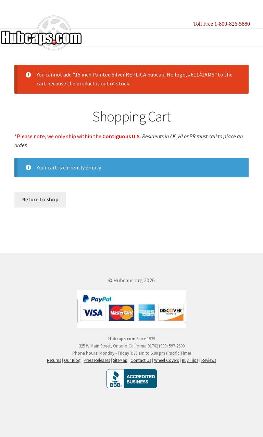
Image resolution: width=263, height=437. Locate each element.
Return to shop (40, 199)
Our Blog (72, 360)
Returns (54, 360)
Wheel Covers (166, 360)
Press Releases (97, 360)
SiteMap (120, 360)
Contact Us (140, 360)
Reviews (208, 360)
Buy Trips (190, 360)
